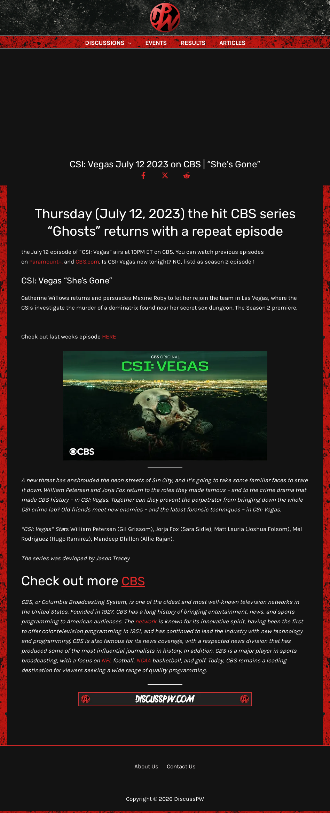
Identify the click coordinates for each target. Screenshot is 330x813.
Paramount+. (46, 263)
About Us (147, 768)
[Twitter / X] (165, 177)
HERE (109, 338)
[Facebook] (140, 177)
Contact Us (179, 768)
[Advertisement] (165, 108)
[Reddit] (189, 177)
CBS (134, 583)
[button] (143, 43)
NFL (106, 662)
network (146, 623)
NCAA (143, 662)
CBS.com (87, 263)
